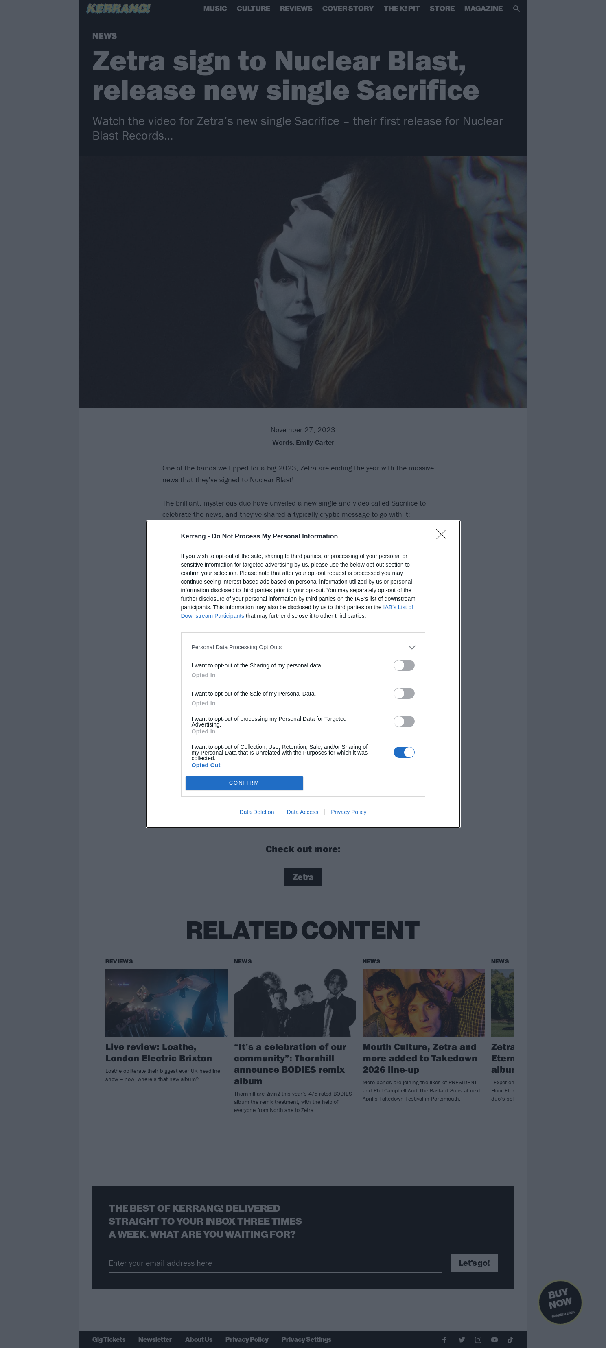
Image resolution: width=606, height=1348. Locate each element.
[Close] (444, 537)
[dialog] (303, 674)
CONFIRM (244, 783)
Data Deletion (257, 812)
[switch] (404, 665)
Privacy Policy (348, 812)
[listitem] (303, 647)
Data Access (302, 812)
